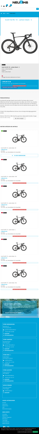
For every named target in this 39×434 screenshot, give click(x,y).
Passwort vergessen (6, 417)
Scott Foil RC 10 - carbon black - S (18, 20)
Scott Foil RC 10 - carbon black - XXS (9, 176)
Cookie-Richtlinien (28, 429)
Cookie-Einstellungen (22, 431)
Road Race (12, 13)
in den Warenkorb (19, 155)
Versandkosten (5, 422)
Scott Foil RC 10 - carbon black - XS (8, 203)
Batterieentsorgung (6, 408)
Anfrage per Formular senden (13, 312)
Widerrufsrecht (5, 423)
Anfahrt (7, 333)
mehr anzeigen (20, 118)
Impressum (5, 404)
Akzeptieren (35, 431)
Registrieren (5, 415)
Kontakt (4, 402)
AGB (3, 407)
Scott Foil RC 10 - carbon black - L (8, 229)
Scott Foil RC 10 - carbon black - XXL (9, 282)
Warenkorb (5, 418)
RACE (8, 13)
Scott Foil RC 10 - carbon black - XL (8, 256)
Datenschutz (5, 405)
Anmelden (4, 414)
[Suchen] (37, 9)
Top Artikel (4, 420)
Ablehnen (30, 431)
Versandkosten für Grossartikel (19, 83)
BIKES (4, 13)
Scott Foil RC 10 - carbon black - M (8, 148)
